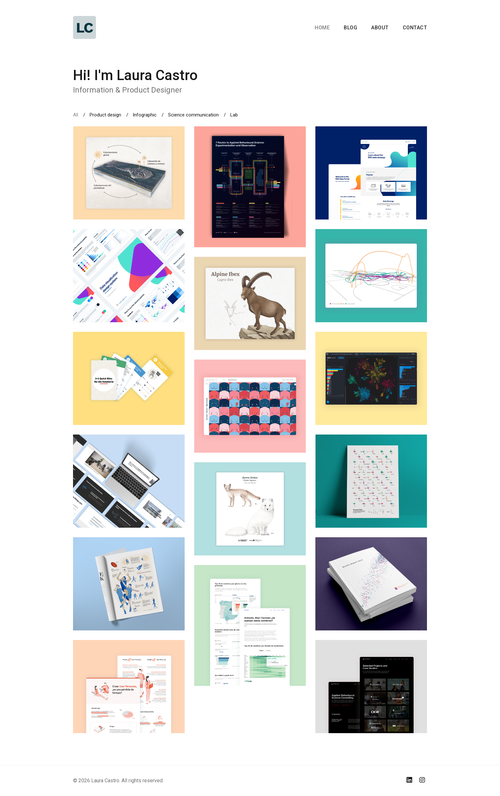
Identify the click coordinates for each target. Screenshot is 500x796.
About (380, 28)
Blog (350, 28)
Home (322, 28)
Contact (415, 28)
